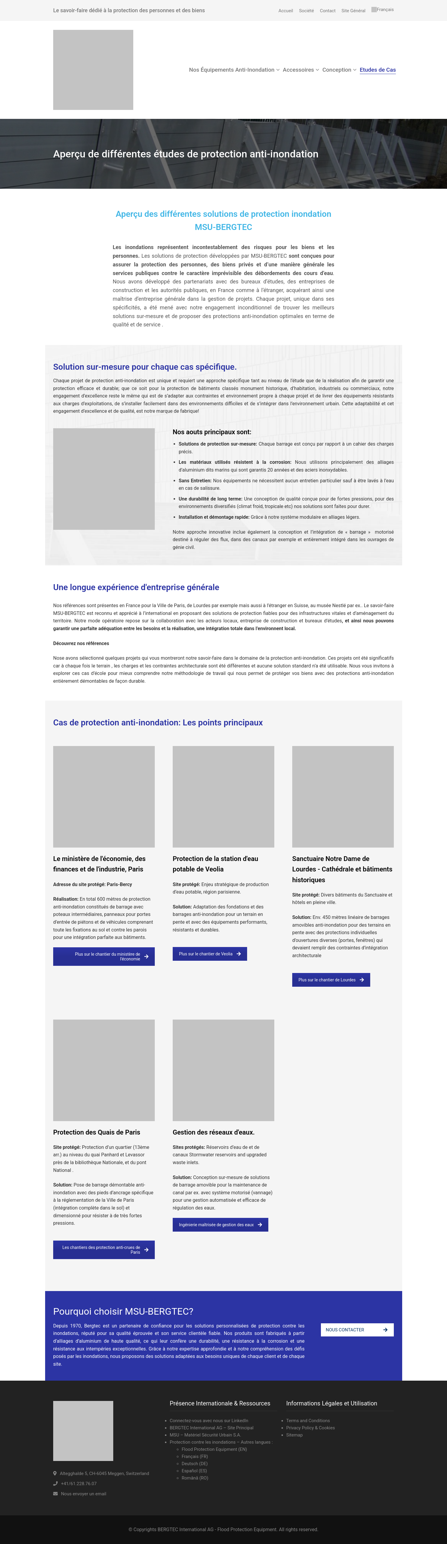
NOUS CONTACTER (357, 1330)
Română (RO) (195, 1478)
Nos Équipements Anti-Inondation (232, 69)
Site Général (353, 10)
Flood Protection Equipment (210, 1449)
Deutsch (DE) (195, 1463)
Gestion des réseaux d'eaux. (214, 1132)
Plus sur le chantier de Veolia (210, 953)
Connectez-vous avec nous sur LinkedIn (209, 1420)
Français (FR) (195, 1456)
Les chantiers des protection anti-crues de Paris (105, 1250)
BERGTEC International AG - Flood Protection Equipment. (217, 1529)
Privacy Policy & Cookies (310, 1428)
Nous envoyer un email (83, 1494)
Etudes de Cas (378, 69)
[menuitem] (382, 9)
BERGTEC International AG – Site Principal (212, 1428)
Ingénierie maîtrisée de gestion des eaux (220, 1224)
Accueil (285, 10)
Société (306, 10)
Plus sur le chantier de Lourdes (331, 979)
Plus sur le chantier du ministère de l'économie (112, 956)
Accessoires (298, 69)
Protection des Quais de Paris (96, 1132)
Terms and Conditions (308, 1420)
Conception (336, 69)
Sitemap (294, 1435)
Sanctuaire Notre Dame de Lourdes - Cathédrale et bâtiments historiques (342, 869)
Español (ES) (194, 1471)
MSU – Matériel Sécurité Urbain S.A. (205, 1435)
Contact (328, 10)
